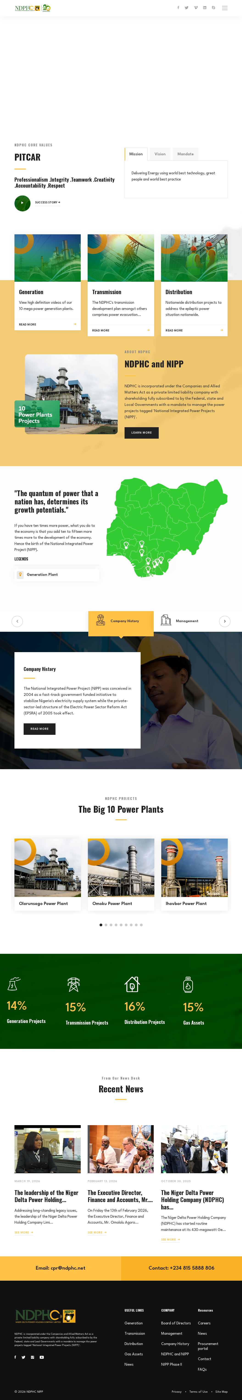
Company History (175, 1344)
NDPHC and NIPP (175, 1354)
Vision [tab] (160, 154)
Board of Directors (176, 1323)
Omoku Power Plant (112, 904)
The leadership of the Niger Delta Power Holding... (46, 1196)
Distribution (134, 1344)
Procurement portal (208, 1346)
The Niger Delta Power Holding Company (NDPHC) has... (192, 1199)
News (129, 1365)
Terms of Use (198, 1391)
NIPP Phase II (171, 1365)
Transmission (135, 1334)
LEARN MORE (141, 433)
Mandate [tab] (186, 154)
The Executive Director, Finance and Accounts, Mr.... (120, 1196)
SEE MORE (23, 1232)
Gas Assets (134, 1354)
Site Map (221, 1391)
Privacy (176, 1391)
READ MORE (40, 729)
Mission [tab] (136, 154)
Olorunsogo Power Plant (43, 904)
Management (171, 1334)
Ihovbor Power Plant (186, 904)
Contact (204, 1359)
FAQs (202, 1370)
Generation (134, 1323)
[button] (17, 621)
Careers (204, 1323)
